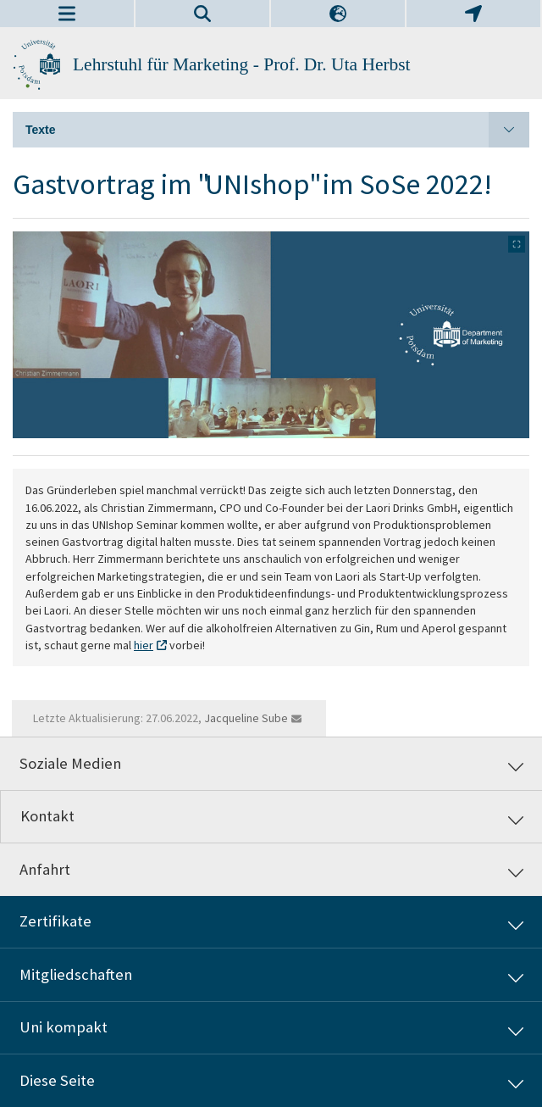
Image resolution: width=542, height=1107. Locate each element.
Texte (277, 129)
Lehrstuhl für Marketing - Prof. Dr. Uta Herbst (242, 64)
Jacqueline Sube (246, 718)
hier (143, 645)
